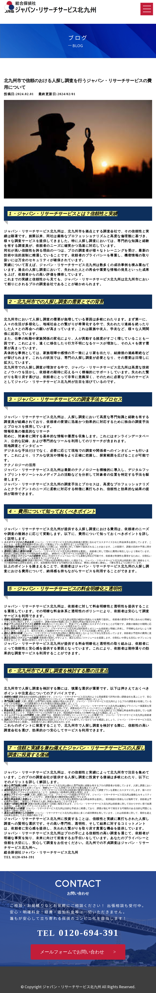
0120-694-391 (78, 933)
